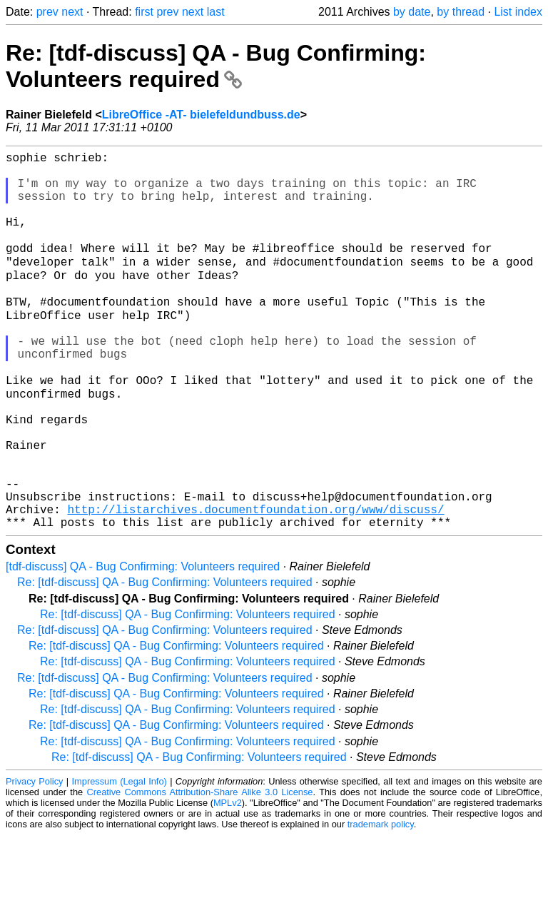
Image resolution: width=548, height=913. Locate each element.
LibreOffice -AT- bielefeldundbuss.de (201, 115)
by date (411, 12)
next (72, 12)
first (144, 12)
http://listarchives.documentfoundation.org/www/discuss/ (255, 584)
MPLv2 (227, 880)
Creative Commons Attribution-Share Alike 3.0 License (200, 869)
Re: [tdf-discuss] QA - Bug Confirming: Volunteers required (216, 66)
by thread (460, 12)
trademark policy (380, 902)
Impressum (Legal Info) (119, 859)
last (216, 12)
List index (518, 12)
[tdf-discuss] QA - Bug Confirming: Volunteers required (143, 644)
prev (47, 12)
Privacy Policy (34, 859)
